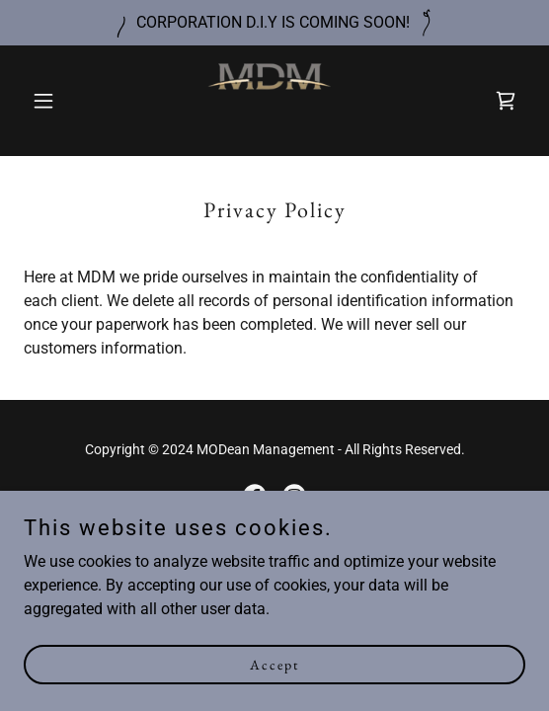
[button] (61, 100)
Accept (274, 691)
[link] (274, 100)
